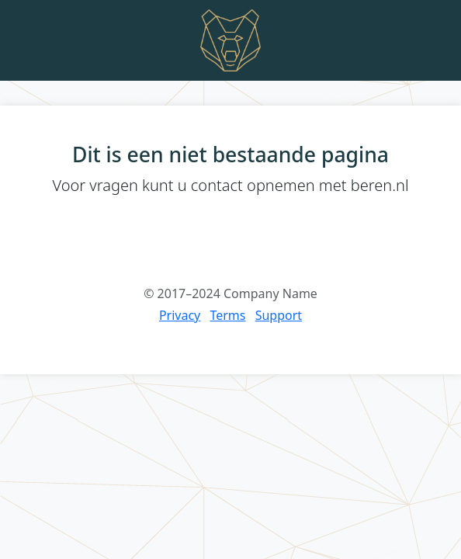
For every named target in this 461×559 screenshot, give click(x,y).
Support (278, 315)
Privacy (179, 315)
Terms (227, 315)
